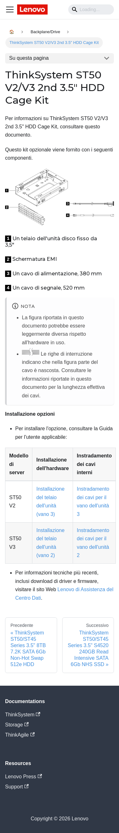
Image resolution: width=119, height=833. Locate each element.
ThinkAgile (20, 735)
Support (17, 786)
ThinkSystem (22, 714)
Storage (17, 724)
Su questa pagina (29, 58)
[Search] (91, 9)
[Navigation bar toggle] (10, 9)
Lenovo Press (23, 776)
